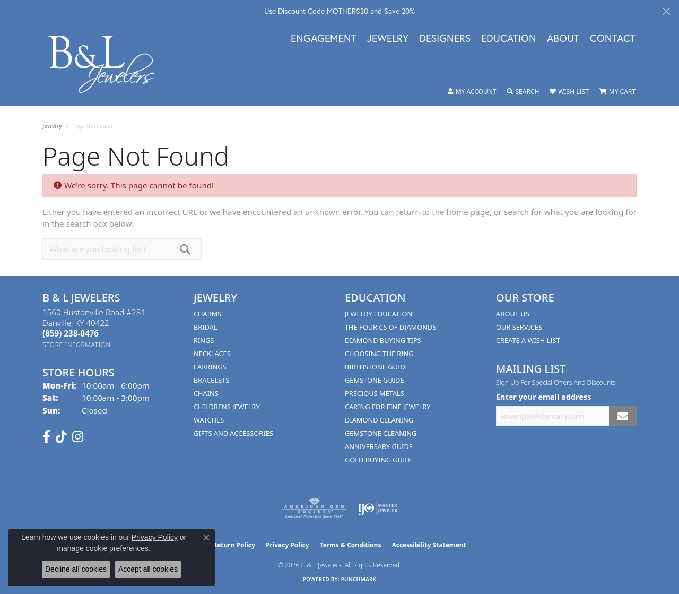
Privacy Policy (287, 544)
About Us (512, 313)
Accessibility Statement (428, 544)
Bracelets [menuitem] (211, 380)
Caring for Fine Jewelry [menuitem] (388, 406)
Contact (613, 39)
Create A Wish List (528, 340)
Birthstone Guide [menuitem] (377, 367)
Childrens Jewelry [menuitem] (227, 406)
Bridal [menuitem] (205, 327)
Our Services (519, 327)
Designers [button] (445, 39)
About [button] (563, 39)
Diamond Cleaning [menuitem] (379, 420)
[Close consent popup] (206, 538)
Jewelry (52, 126)
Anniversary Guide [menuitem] (379, 446)
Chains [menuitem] (206, 393)
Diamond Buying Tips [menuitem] (383, 340)
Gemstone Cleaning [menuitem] (380, 433)
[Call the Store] (70, 333)
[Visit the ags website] (314, 508)
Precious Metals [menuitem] (374, 393)
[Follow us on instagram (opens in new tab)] (77, 437)
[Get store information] (76, 344)
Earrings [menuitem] (210, 367)
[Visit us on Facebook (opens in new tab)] (46, 437)
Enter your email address (543, 397)
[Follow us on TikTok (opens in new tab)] (61, 437)
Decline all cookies (76, 569)
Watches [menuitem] (209, 420)
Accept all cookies (148, 569)
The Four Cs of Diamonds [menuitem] (390, 327)
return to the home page (443, 211)
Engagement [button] (323, 39)
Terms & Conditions (350, 544)
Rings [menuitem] (204, 340)
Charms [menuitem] (207, 313)
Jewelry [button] (387, 39)
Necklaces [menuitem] (212, 353)
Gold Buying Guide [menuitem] (379, 459)
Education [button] (508, 39)
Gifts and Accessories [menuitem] (233, 433)
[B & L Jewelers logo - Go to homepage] (107, 64)
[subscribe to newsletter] (623, 416)
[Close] (666, 11)
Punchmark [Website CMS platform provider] (359, 579)
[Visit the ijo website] (377, 508)
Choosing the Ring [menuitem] (379, 353)
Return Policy (234, 544)
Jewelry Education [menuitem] (378, 313)
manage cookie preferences (103, 548)
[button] (472, 92)
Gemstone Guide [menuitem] (374, 380)
